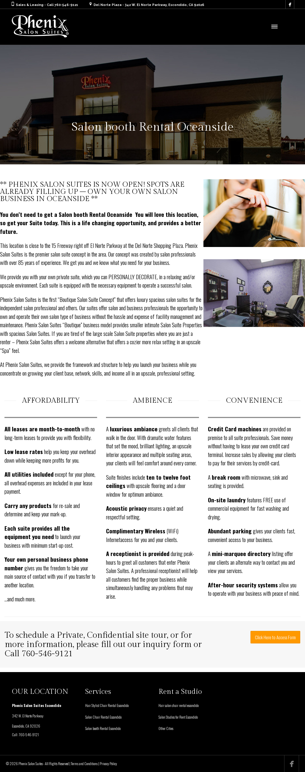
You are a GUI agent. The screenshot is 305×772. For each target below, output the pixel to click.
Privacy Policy (108, 763)
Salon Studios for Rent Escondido (178, 716)
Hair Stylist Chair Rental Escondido (107, 705)
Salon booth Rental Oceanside (95, 214)
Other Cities (165, 728)
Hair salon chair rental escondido (178, 705)
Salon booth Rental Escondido (103, 728)
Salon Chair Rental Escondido (103, 716)
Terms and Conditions (84, 763)
